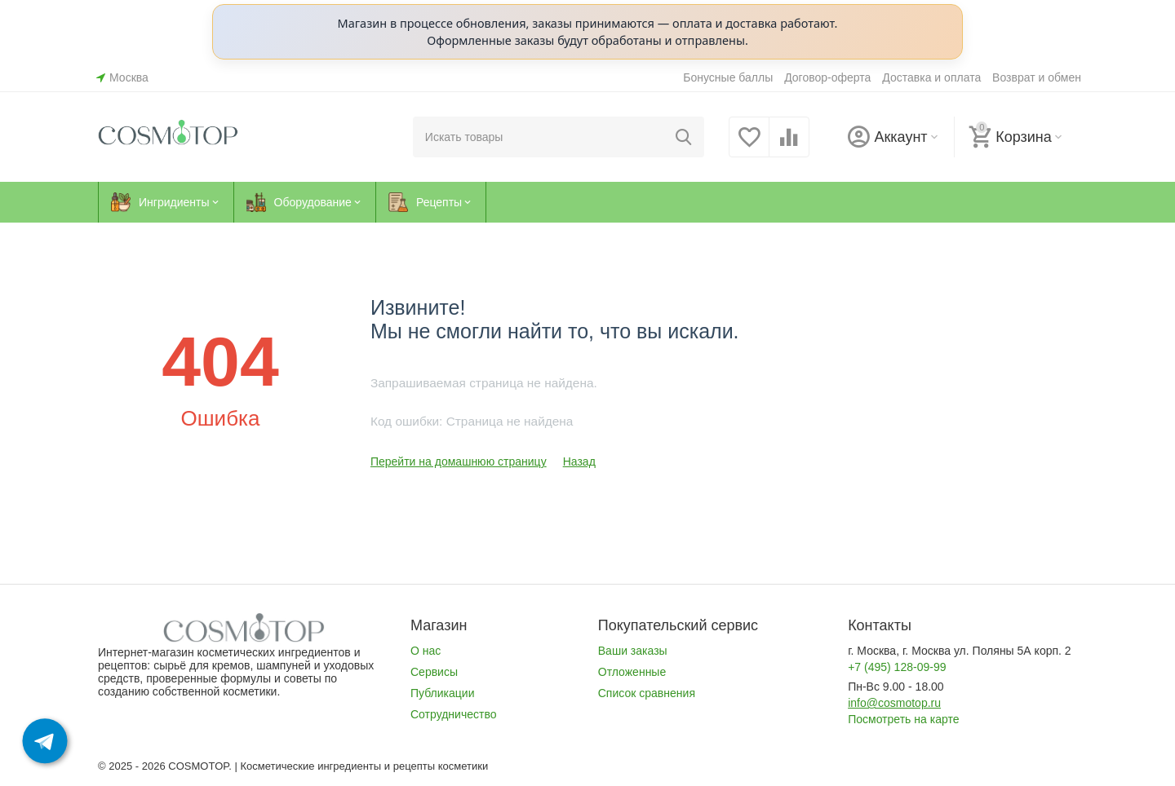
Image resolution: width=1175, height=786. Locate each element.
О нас (425, 650)
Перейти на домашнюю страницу (458, 461)
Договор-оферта (827, 77)
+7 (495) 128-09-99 (897, 666)
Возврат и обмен (1036, 77)
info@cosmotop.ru (894, 702)
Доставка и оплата (931, 77)
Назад (579, 461)
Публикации (442, 693)
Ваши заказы (632, 650)
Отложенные (632, 671)
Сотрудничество (453, 714)
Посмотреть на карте (903, 719)
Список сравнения (646, 693)
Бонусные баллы (728, 77)
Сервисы (434, 671)
